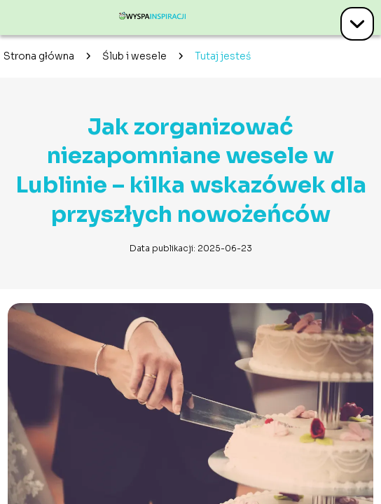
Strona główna (39, 56)
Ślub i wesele (134, 56)
